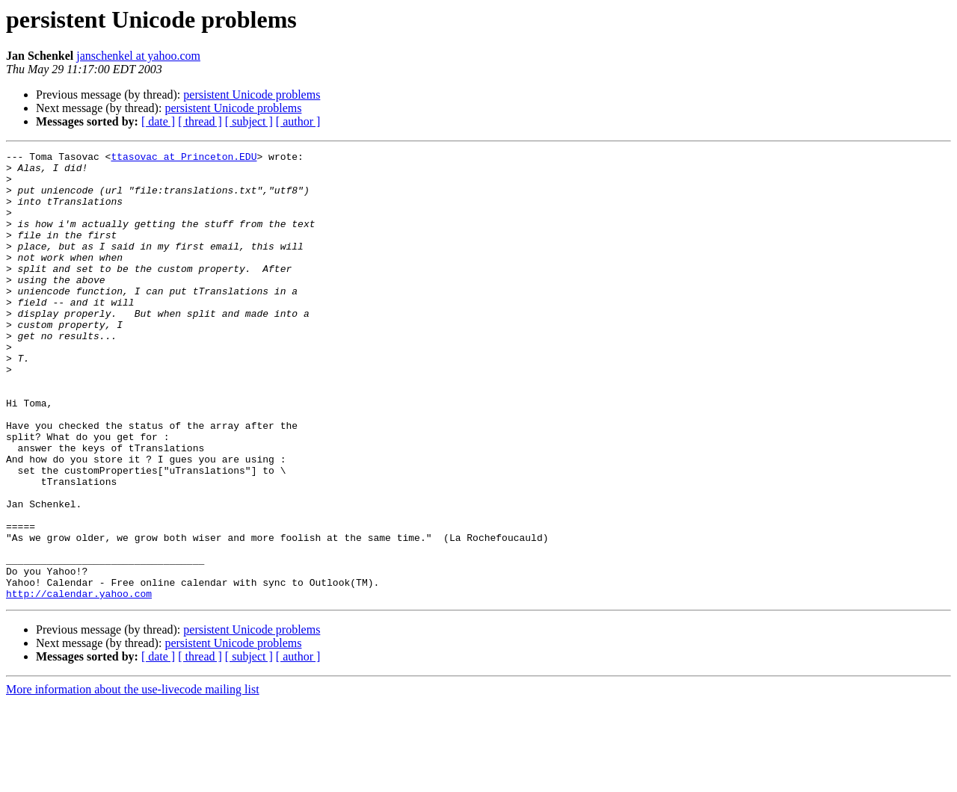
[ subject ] (249, 121)
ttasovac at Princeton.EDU (183, 158)
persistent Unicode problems (251, 94)
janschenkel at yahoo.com (138, 55)
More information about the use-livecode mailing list (132, 779)
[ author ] (298, 121)
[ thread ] (200, 121)
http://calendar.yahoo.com (79, 683)
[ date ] (158, 121)
